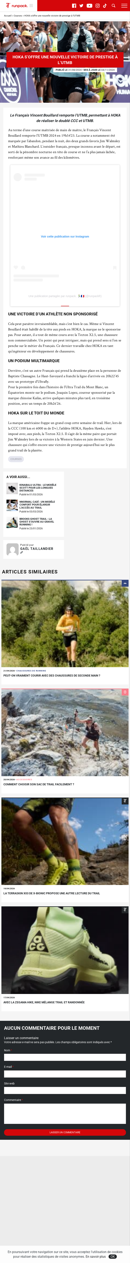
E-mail (9, 1066)
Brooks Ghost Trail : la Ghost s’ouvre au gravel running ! (36, 522)
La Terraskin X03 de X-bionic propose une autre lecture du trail (51, 893)
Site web (9, 1083)
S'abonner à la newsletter (22, 1237)
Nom (8, 1050)
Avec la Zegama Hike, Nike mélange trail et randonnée (44, 1002)
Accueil (8, 15)
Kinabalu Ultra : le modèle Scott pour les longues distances (37, 488)
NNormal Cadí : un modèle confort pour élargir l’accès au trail (37, 504)
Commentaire (13, 1100)
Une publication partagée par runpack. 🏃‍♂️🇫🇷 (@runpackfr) (64, 296)
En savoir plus (96, 1257)
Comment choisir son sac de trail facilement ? (38, 784)
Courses (18, 15)
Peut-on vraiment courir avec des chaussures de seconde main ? (51, 675)
